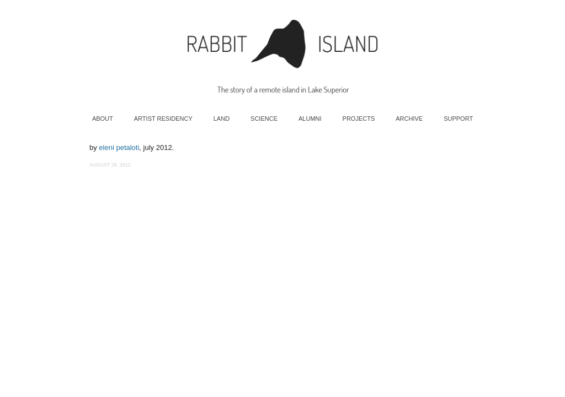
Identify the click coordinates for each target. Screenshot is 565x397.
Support (458, 118)
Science (264, 118)
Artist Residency (163, 118)
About (102, 118)
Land (222, 118)
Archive (409, 118)
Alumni (310, 118)
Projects (359, 118)
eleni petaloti (119, 147)
